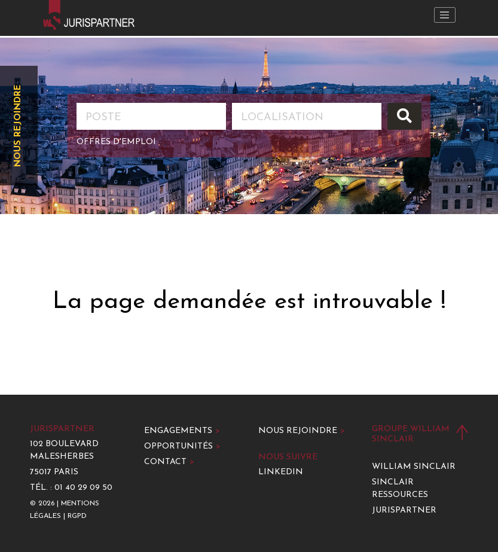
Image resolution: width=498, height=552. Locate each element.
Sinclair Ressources (400, 488)
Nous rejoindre (18, 125)
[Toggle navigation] (445, 15)
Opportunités (182, 446)
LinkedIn (280, 472)
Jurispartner (404, 510)
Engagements (182, 430)
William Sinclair (414, 466)
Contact (169, 462)
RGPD (77, 516)
